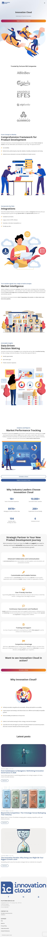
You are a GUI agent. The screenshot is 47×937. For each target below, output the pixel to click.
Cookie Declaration (5, 928)
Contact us (3, 914)
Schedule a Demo (23, 476)
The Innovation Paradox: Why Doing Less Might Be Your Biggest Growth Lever (22, 858)
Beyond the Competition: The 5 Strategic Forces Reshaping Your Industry (23, 814)
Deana (7, 768)
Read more (4, 780)
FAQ (2, 920)
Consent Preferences (5, 931)
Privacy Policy (4, 925)
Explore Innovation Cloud (23, 21)
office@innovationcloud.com (6, 913)
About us (3, 923)
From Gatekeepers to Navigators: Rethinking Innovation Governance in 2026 (22, 772)
